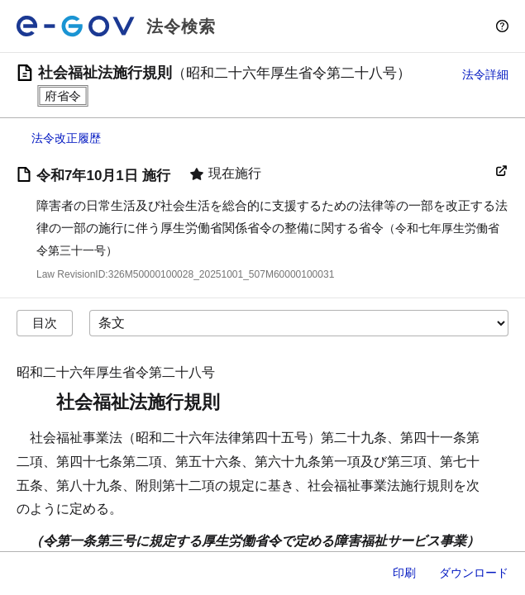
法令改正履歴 (66, 138)
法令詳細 (485, 74)
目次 (44, 323)
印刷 (404, 572)
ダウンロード (473, 572)
